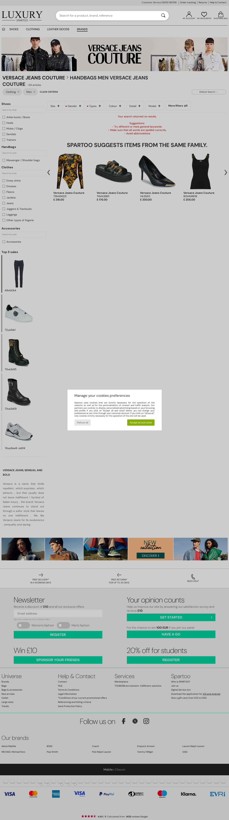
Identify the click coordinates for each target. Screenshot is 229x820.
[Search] (163, 15)
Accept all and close (141, 422)
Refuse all (82, 422)
